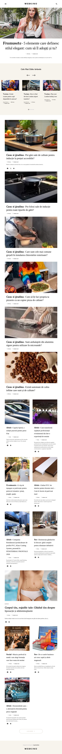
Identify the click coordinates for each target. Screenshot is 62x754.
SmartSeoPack (36, 745)
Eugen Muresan (5, 102)
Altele (7, 603)
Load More (30, 731)
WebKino (31, 4)
